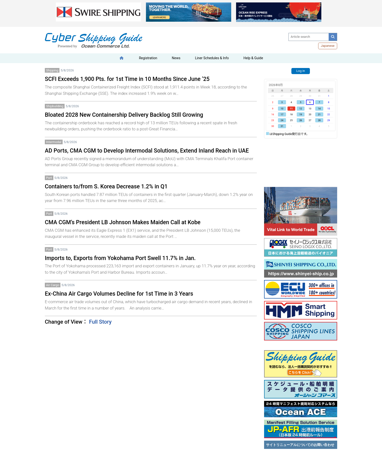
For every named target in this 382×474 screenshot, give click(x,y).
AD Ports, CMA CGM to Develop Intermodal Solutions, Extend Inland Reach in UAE (147, 150)
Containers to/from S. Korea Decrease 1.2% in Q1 (106, 186)
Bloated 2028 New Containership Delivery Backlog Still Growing (124, 115)
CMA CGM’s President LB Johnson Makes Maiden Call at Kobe (123, 222)
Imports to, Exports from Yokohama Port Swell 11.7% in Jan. (120, 258)
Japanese (327, 46)
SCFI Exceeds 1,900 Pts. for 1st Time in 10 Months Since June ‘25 (127, 79)
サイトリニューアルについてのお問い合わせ (300, 445)
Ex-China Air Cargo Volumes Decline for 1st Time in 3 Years (119, 293)
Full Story (100, 322)
